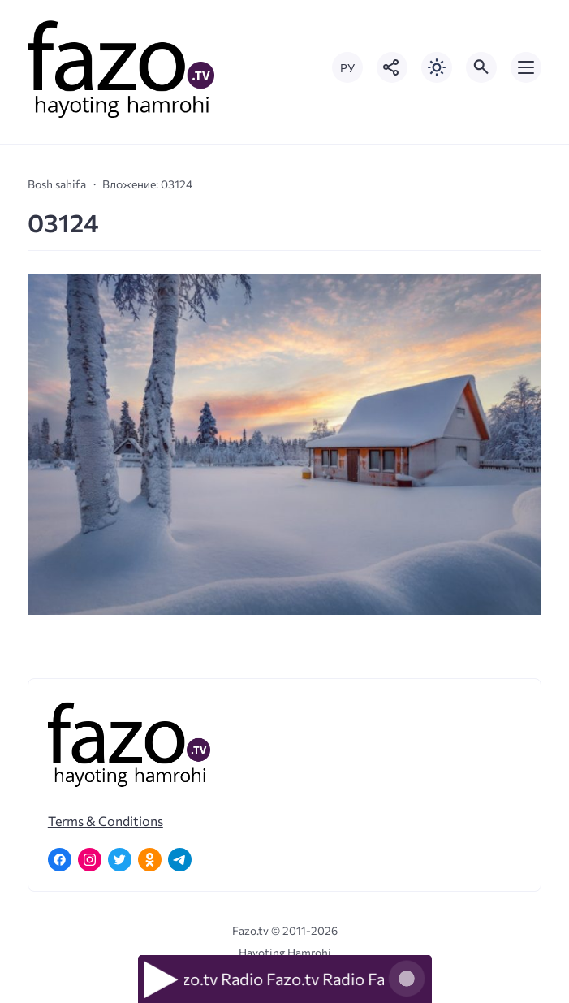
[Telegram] (180, 859)
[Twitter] (119, 859)
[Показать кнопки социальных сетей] (392, 67)
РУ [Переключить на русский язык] (347, 68)
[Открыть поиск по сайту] (481, 67)
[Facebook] (59, 859)
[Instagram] (89, 859)
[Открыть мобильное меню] (526, 67)
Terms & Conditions (105, 820)
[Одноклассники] (150, 859)
